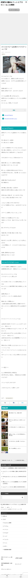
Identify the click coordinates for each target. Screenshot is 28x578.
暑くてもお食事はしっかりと (15, 448)
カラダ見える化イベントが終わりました (17, 427)
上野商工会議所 (18, 558)
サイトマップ (18, 564)
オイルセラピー (9, 398)
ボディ (3, 54)
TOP (14, 504)
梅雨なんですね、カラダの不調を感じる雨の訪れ (17, 435)
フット (5, 542)
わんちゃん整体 (7, 522)
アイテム (6, 526)
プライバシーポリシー (6, 569)
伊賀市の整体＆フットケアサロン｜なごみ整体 (12, 3)
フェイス (6, 539)
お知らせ (5, 516)
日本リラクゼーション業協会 (6, 558)
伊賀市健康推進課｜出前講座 (6, 564)
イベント (6, 529)
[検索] (13, 497)
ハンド (5, 536)
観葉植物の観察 (7, 549)
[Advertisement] (14, 28)
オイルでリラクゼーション (11, 118)
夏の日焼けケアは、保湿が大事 (15, 412)
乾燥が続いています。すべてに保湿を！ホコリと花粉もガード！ (8, 460)
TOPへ (21, 576)
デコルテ (6, 532)
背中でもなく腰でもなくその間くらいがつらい (17, 421)
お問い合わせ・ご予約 (14, 9)
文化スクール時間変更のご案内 (14, 468)
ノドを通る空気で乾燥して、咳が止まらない (21, 460)
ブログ (4, 519)
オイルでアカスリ (9, 115)
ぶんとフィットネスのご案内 (14, 486)
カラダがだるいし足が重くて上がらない (17, 441)
